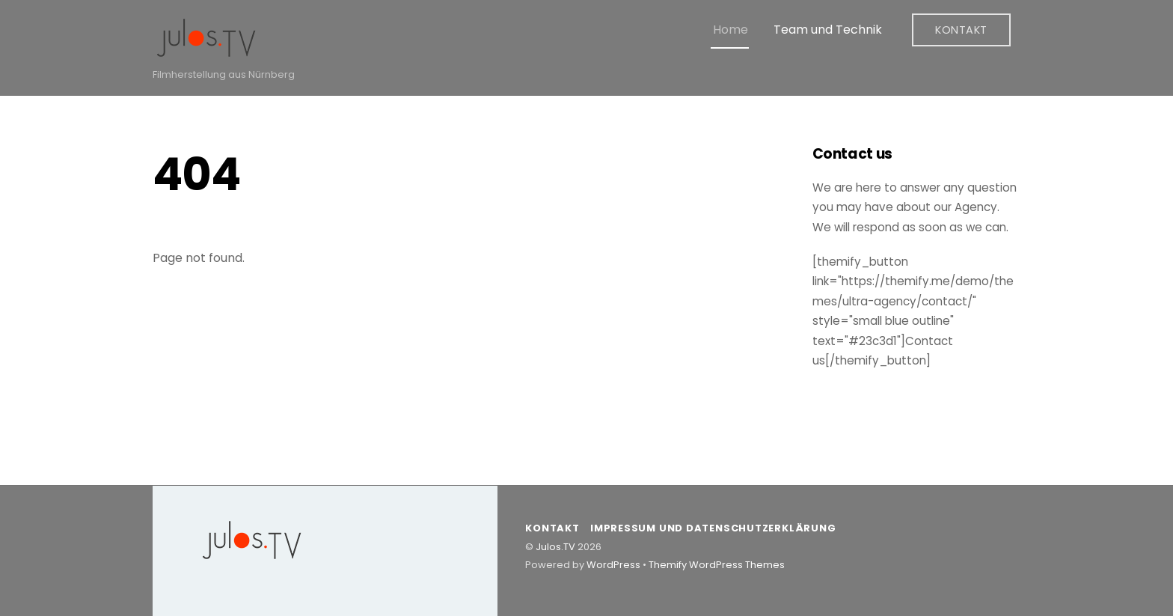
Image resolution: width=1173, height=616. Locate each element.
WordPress (613, 565)
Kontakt (961, 29)
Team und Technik (828, 29)
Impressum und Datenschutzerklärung (713, 528)
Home (730, 29)
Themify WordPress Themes (717, 565)
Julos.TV (555, 547)
